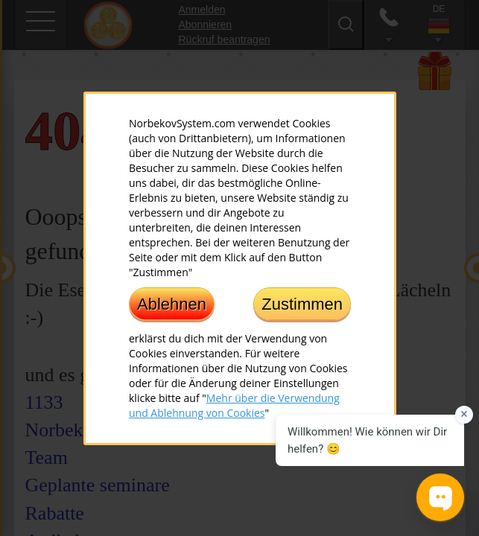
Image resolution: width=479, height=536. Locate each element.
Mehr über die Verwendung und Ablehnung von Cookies (234, 404)
